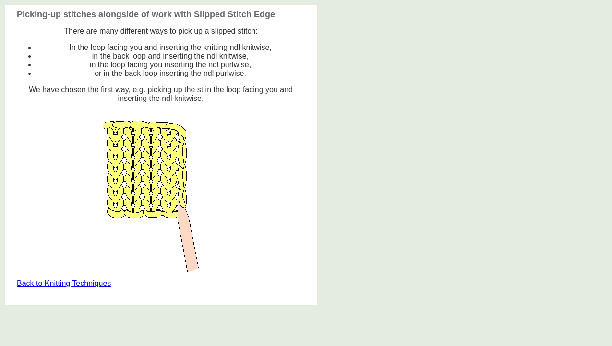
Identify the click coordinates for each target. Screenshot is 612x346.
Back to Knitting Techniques (64, 283)
